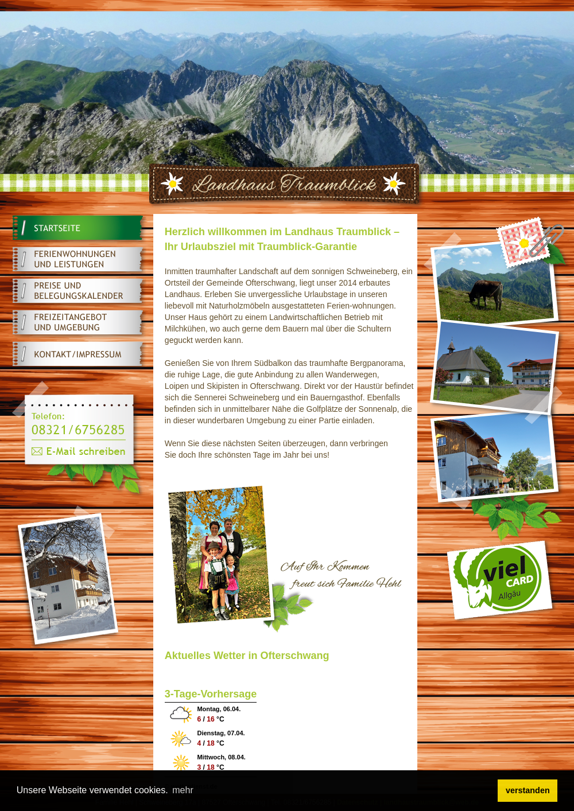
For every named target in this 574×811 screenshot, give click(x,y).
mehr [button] (182, 790)
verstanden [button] (528, 790)
